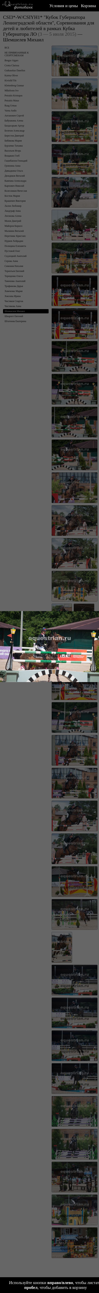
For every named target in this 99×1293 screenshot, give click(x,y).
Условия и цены (63, 5)
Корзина (88, 5)
